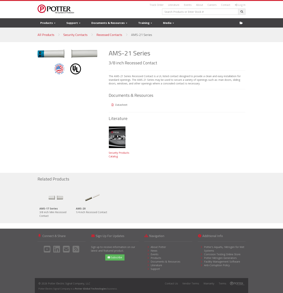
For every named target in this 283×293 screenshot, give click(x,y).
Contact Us (171, 283)
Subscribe (115, 257)
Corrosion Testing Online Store (222, 254)
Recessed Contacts (109, 34)
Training (145, 23)
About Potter (158, 247)
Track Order (157, 5)
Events (188, 5)
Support (73, 23)
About (199, 5)
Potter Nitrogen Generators (220, 258)
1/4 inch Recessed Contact (92, 201)
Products (47, 23)
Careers (212, 5)
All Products (46, 34)
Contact (225, 5)
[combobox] (200, 12)
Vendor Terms (190, 283)
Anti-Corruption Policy (217, 265)
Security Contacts (75, 34)
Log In (240, 5)
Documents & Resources (109, 23)
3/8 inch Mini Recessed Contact (55, 203)
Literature (173, 5)
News (154, 250)
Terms (222, 283)
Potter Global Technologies (91, 288)
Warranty (208, 283)
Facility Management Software (222, 261)
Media (168, 23)
